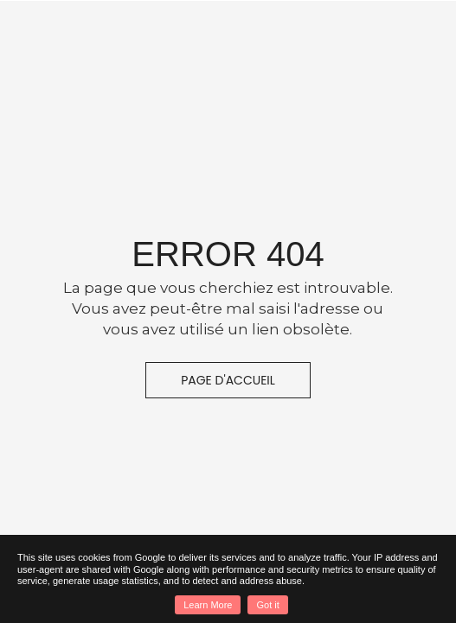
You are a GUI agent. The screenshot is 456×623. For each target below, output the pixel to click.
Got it (267, 605)
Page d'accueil (228, 380)
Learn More (207, 605)
